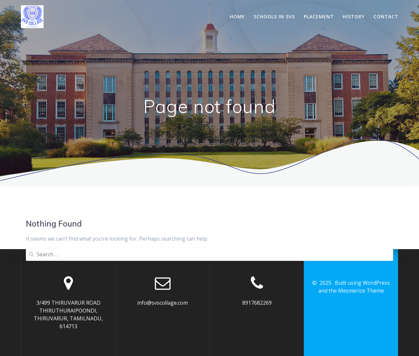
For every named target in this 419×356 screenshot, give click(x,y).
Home (237, 16)
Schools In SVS (274, 16)
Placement (319, 16)
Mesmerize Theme (361, 290)
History (354, 16)
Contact (385, 16)
